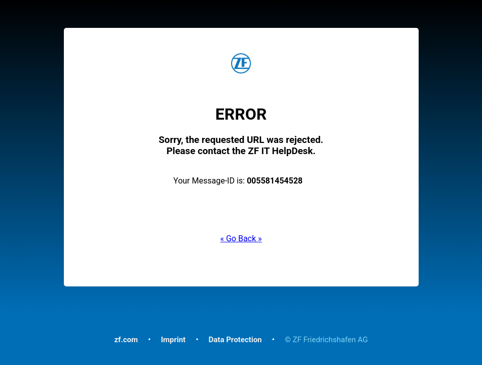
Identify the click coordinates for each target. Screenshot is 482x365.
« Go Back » (241, 238)
